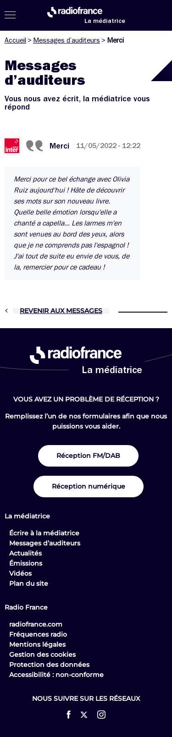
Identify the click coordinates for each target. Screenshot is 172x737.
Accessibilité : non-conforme (56, 675)
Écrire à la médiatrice (44, 533)
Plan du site (28, 583)
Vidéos (20, 573)
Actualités (25, 553)
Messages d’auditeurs (66, 40)
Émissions (25, 563)
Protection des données (49, 664)
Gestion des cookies (42, 654)
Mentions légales (37, 644)
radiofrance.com (35, 624)
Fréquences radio (38, 634)
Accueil (15, 40)
